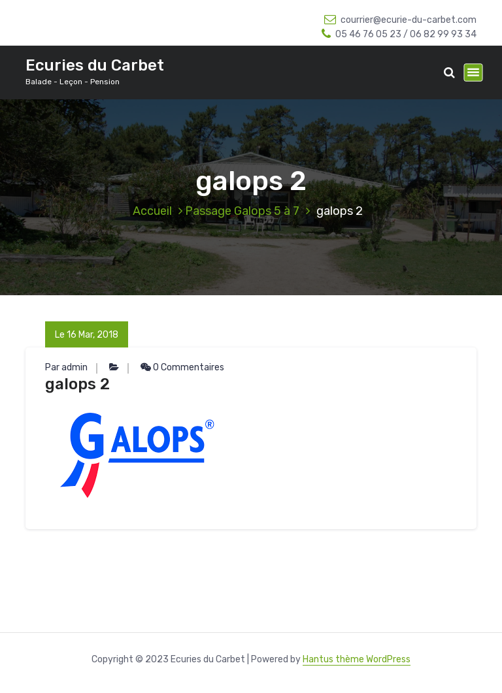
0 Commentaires (182, 367)
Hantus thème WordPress (356, 659)
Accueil (152, 211)
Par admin (66, 367)
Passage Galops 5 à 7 (242, 211)
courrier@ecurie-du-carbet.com (400, 19)
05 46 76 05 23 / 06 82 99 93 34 (399, 34)
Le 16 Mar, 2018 (86, 334)
